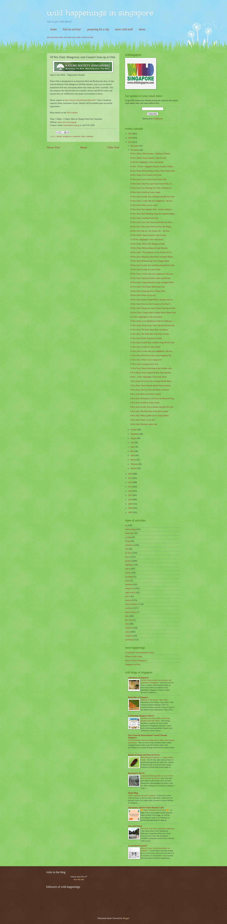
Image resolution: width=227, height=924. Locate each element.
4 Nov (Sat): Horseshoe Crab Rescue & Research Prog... (152, 398)
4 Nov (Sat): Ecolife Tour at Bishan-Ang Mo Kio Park (151, 407)
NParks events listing (133, 656)
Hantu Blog (133, 793)
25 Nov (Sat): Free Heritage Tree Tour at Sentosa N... (151, 188)
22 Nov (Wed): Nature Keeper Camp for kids (148, 235)
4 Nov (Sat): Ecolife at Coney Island (144, 403)
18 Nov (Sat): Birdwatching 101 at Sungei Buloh (149, 261)
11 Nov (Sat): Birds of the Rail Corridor (146, 338)
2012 (130, 491)
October (134, 430)
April (133, 455)
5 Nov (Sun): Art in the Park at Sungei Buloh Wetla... (151, 381)
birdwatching (130, 529)
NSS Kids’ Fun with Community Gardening (157, 828)
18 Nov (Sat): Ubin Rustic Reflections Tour (147, 287)
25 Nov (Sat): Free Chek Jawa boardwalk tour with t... (151, 222)
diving (127, 541)
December (135, 146)
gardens (128, 561)
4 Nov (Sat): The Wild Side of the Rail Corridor (149, 411)
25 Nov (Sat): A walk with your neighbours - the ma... (151, 201)
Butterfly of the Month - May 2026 (154, 700)
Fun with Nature (135, 826)
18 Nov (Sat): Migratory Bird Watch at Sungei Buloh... (152, 257)
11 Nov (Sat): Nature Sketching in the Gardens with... (151, 368)
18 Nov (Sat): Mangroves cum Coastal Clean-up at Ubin (152, 308)
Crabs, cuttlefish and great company (142, 795)
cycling (128, 537)
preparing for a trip (98, 29)
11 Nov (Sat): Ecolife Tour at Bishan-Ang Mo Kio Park (152, 342)
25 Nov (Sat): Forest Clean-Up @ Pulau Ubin (148, 179)
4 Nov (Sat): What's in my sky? (142, 420)
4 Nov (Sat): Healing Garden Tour (143, 424)
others (127, 596)
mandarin (129, 584)
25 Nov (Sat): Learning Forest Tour (144, 218)
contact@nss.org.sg (71, 125)
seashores (76, 136)
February (134, 464)
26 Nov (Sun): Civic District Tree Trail (145, 175)
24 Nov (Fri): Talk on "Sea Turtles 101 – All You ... (150, 231)
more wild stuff (124, 29)
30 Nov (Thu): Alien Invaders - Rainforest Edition (150, 154)
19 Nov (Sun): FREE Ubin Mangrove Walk (147, 244)
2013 (130, 487)
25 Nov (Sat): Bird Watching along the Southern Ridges (152, 214)
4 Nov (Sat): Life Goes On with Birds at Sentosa (149, 390)
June (133, 447)
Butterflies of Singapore (138, 697)
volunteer (89, 136)
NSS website (72, 112)
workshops (129, 640)
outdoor (128, 600)
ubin (83, 136)
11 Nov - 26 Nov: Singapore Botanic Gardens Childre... (152, 166)
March (133, 460)
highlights (129, 565)
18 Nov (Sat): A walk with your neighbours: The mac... (152, 274)
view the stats (78, 879)
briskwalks (129, 533)
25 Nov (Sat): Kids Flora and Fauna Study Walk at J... (151, 184)
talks (127, 616)
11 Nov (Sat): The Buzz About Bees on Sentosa (149, 330)
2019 (130, 134)
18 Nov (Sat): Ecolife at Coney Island (145, 269)
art (126, 525)
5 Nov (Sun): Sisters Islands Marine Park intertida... (151, 385)
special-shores (130, 612)
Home (83, 147)
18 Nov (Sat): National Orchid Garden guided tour (150, 278)
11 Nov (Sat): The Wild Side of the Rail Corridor (149, 334)
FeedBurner (158, 119)
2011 (130, 495)
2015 (130, 478)
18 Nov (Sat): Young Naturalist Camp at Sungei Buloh (152, 282)
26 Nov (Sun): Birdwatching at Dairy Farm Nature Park (152, 171)
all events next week (72, 37)
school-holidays (131, 604)
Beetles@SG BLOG (136, 773)
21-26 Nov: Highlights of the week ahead (146, 162)
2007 (130, 512)
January (134, 468)
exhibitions (129, 545)
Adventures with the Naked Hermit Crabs (146, 808)
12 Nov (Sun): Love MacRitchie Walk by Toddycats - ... (152, 321)
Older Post (113, 147)
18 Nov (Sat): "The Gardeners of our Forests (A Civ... (151, 252)
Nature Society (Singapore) (136, 660)
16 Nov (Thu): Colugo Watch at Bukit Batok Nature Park (153, 312)
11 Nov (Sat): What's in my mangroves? (146, 360)
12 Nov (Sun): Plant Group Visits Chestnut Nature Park (152, 325)
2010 (130, 500)
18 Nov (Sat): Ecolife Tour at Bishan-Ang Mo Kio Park (152, 265)
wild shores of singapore (138, 678)
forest (127, 557)
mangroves (67, 136)
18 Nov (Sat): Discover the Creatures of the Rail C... (151, 304)
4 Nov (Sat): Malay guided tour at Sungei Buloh (149, 415)
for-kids (128, 553)
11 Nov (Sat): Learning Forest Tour (144, 364)
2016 (130, 474)
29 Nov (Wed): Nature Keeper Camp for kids (148, 158)
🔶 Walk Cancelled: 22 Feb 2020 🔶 (155, 810)
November (135, 150)
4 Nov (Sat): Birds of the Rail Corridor (145, 394)
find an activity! (72, 29)
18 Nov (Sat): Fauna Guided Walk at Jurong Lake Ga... (152, 300)
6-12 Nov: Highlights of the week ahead (146, 317)
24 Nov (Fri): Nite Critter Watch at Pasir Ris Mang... (151, 227)
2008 (130, 508)
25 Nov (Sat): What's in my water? (144, 205)
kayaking (128, 577)
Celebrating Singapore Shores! (141, 716)
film (126, 549)
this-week (129, 620)
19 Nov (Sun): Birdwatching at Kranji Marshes (149, 248)
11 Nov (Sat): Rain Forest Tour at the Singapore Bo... (151, 355)
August (134, 438)
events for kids (87, 37)
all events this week (55, 37)
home (53, 29)
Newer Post (53, 147)
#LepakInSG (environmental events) (139, 652)
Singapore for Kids (132, 664)
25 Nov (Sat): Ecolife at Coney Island (145, 192)
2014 (130, 482)
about (142, 29)
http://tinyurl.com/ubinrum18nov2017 (81, 100)
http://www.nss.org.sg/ (67, 122)
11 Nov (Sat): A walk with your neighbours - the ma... (151, 351)
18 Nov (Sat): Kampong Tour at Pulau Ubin (147, 291)
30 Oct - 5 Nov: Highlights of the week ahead (148, 377)
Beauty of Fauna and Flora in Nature (144, 755)
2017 (130, 142)
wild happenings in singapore (100, 13)
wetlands (128, 636)
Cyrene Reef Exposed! (137, 846)
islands (59, 136)
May (133, 451)
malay (127, 580)
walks (127, 632)
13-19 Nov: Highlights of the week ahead (146, 239)
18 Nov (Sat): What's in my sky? (143, 295)
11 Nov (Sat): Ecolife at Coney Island (145, 347)
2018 (130, 138)
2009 (130, 504)
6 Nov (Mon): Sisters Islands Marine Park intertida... (151, 373)
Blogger (126, 918)
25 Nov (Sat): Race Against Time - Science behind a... (151, 209)
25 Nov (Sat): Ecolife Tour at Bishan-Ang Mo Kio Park (152, 197)
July (132, 442)
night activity (130, 592)
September (135, 434)
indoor (127, 569)
